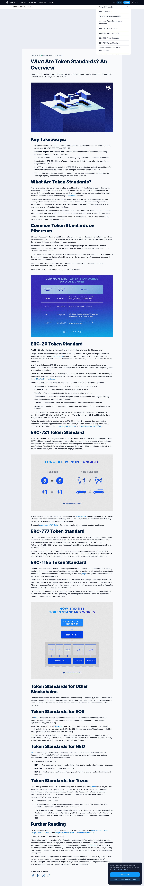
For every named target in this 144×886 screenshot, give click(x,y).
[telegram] (43, 876)
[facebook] (33, 876)
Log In (119, 2)
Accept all (125, 874)
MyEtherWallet (39, 379)
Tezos (93, 787)
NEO (32, 753)
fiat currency (58, 356)
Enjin (84, 574)
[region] (125, 874)
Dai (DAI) (72, 426)
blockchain (72, 196)
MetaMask (52, 379)
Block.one (58, 726)
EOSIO (36, 718)
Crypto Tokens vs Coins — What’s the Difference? (74, 833)
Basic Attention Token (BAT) (91, 426)
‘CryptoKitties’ (80, 516)
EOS (32, 735)
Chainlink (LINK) (62, 426)
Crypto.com (92, 845)
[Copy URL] (48, 875)
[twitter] (38, 876)
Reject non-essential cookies (125, 879)
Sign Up (126, 2)
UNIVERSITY (17, 7)
